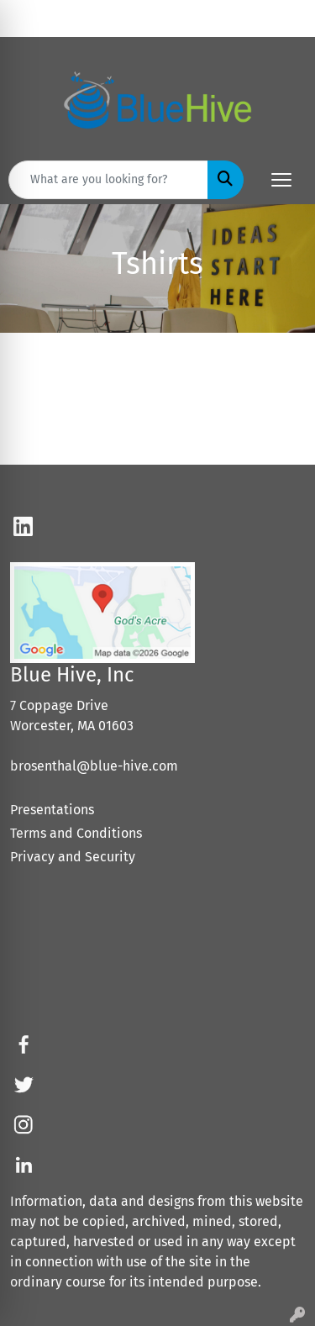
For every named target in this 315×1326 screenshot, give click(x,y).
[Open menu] (281, 180)
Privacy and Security (72, 857)
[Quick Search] (108, 179)
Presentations (52, 810)
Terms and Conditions (76, 833)
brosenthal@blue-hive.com (94, 766)
